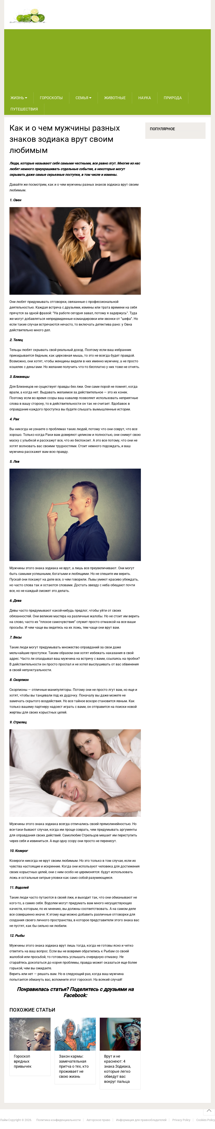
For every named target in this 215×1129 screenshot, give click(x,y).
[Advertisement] (107, 60)
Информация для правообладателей (141, 1120)
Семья (82, 98)
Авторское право (98, 1120)
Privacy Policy (181, 1120)
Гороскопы (51, 98)
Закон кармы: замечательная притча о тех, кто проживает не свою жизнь (74, 1066)
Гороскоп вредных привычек (22, 1061)
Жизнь (17, 98)
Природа (173, 98)
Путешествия (24, 109)
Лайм (4, 1120)
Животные (115, 98)
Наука (144, 98)
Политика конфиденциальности (58, 1120)
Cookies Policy (205, 1120)
